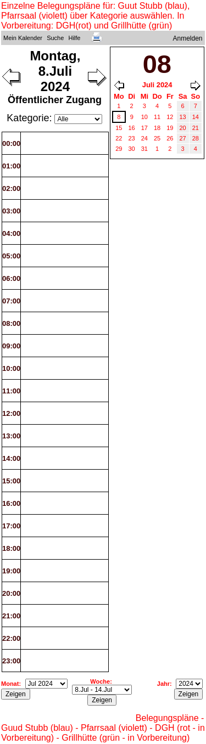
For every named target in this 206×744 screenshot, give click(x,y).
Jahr (163, 683)
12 (169, 117)
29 (118, 148)
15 (118, 128)
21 (195, 128)
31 (144, 148)
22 (118, 138)
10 (144, 117)
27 (183, 138)
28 (195, 138)
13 (183, 117)
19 (169, 128)
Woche (100, 681)
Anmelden (188, 38)
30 (132, 148)
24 (144, 138)
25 (157, 138)
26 (169, 138)
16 (132, 128)
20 (183, 128)
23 (132, 138)
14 (195, 117)
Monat (10, 683)
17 (144, 128)
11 (157, 117)
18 (157, 128)
